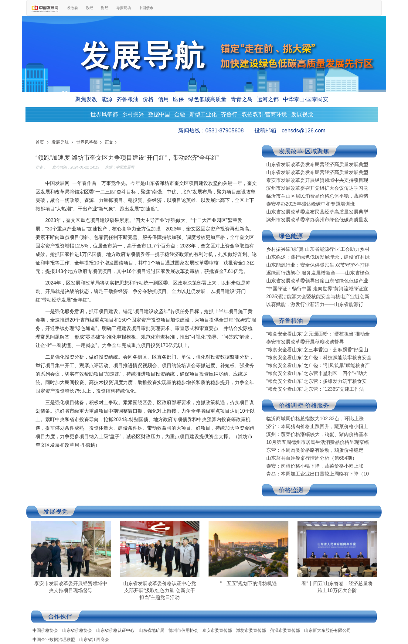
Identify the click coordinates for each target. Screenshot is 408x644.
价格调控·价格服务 (304, 405)
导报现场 (123, 8)
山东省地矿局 (151, 630)
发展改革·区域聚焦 (304, 151)
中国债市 (146, 8)
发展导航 (60, 142)
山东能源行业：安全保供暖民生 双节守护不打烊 (317, 264)
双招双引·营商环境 (264, 114)
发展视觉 (302, 114)
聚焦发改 (86, 99)
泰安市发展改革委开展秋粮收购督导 (305, 341)
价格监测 (291, 490)
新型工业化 (203, 114)
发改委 (72, 8)
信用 (163, 99)
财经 (104, 8)
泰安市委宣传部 (217, 630)
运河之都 (268, 99)
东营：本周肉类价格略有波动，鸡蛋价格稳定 (314, 450)
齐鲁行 (229, 114)
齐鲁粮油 (127, 99)
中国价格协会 (45, 630)
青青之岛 (242, 99)
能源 (106, 99)
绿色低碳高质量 (207, 99)
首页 (40, 142)
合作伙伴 (60, 616)
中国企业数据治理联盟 (53, 639)
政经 (89, 8)
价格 (148, 99)
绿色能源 (291, 236)
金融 (179, 114)
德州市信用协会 (183, 630)
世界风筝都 (104, 114)
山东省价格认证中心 (115, 630)
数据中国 (159, 114)
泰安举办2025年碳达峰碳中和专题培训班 (310, 203)
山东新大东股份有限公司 (327, 630)
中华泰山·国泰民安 (305, 99)
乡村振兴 (133, 114)
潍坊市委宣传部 (251, 630)
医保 (178, 99)
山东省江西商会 (94, 639)
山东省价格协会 (77, 630)
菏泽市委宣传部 (285, 630)
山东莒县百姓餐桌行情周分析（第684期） (311, 458)
